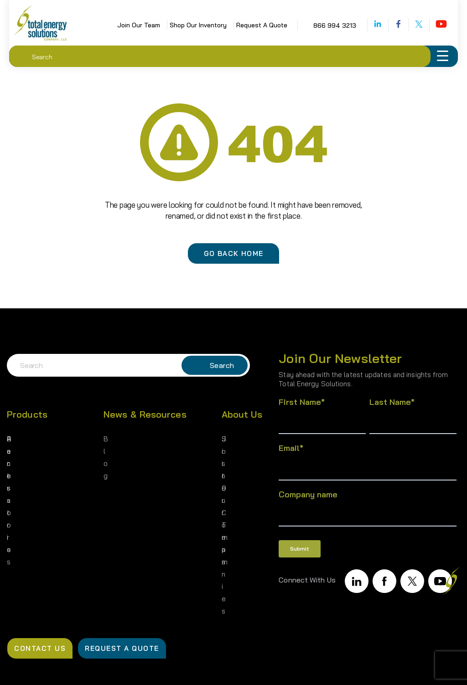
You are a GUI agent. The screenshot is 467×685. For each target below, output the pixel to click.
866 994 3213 (320, 25)
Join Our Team (124, 25)
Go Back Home (234, 253)
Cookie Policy (420, 667)
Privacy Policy (240, 667)
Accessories (28, 469)
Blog (111, 438)
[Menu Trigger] (442, 56)
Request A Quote (247, 25)
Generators (26, 438)
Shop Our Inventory (183, 25)
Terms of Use (330, 667)
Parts (16, 454)
